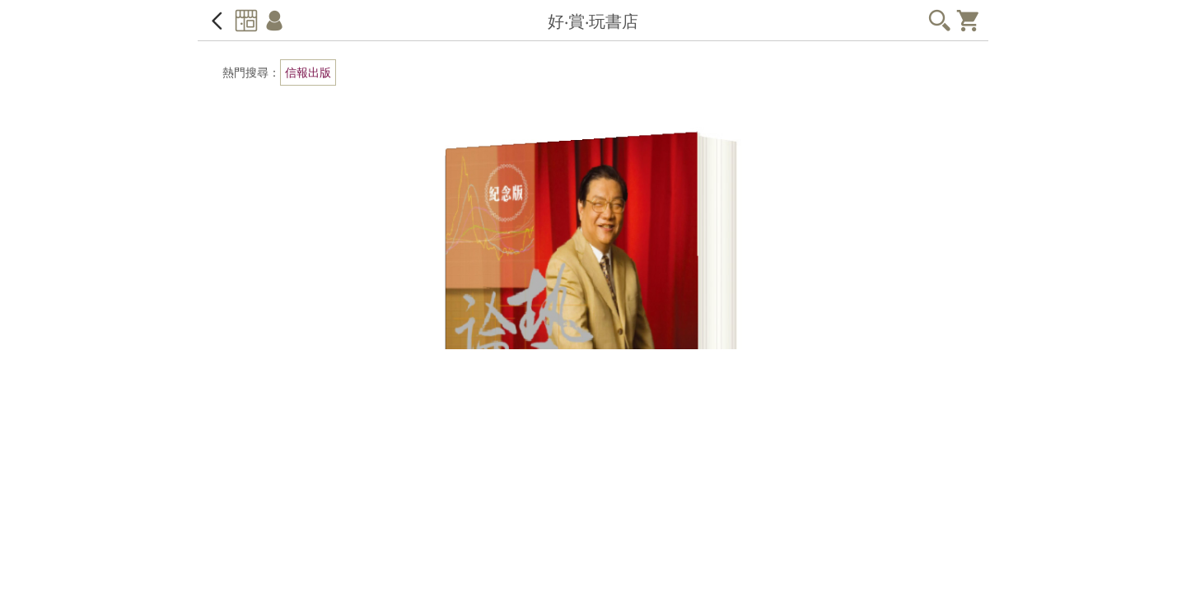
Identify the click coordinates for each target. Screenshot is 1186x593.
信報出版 (308, 72)
